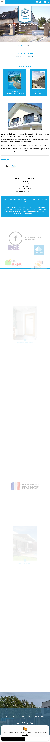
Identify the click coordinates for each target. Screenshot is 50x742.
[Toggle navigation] (2, 2)
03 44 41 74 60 (42, 2)
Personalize (25, 734)
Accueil (16, 46)
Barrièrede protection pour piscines (15, 82)
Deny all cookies (37, 739)
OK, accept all (13, 739)
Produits (23, 46)
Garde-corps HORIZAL (38, 82)
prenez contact (32, 211)
